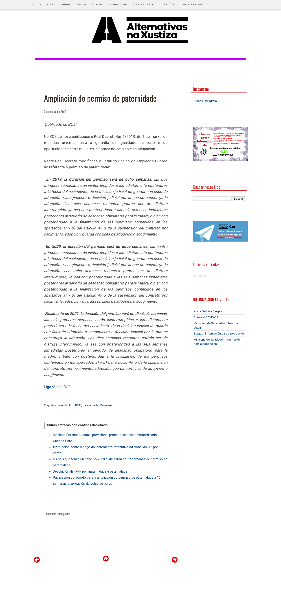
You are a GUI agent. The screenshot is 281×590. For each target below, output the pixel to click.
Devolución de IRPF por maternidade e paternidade (90, 471)
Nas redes (143, 4)
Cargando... (200, 275)
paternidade (91, 405)
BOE (78, 405)
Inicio (36, 4)
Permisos (106, 405)
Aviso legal (193, 4)
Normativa (118, 4)
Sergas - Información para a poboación (219, 333)
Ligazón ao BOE (57, 387)
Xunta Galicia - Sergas (208, 311)
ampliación (66, 405)
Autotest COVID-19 (206, 317)
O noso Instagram (205, 101)
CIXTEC (97, 4)
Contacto (168, 4)
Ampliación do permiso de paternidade (100, 98)
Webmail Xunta (73, 4)
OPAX (51, 4)
